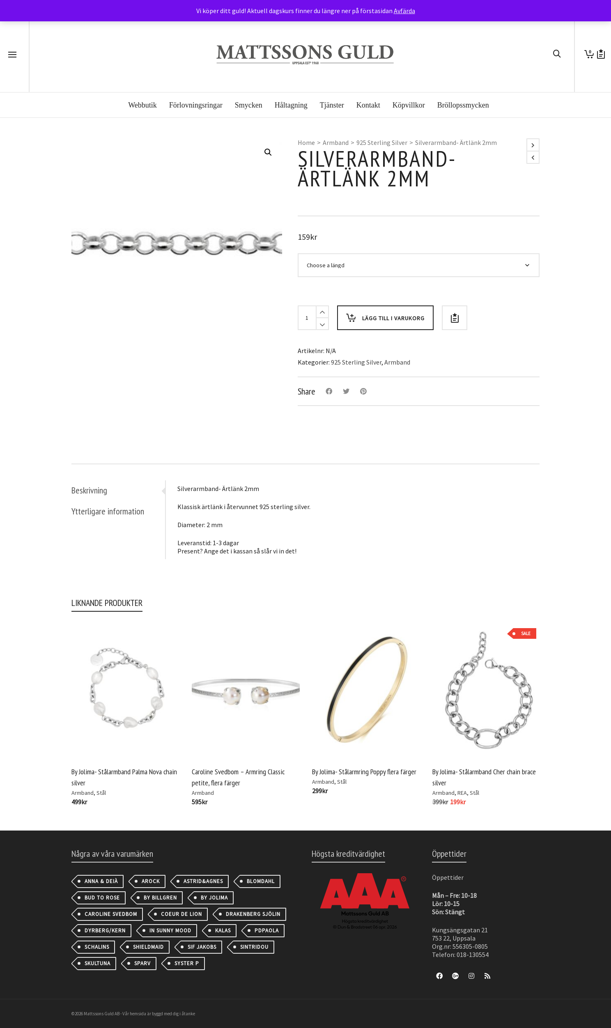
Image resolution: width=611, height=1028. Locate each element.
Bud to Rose (102, 897)
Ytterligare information (107, 511)
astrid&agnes (203, 881)
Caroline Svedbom (111, 914)
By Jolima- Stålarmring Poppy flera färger (364, 771)
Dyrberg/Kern (105, 930)
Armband (336, 142)
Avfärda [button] (404, 11)
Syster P (187, 963)
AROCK (151, 881)
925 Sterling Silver (381, 142)
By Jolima (214, 897)
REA (462, 792)
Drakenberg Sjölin (253, 914)
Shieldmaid (148, 946)
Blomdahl (261, 881)
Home (306, 142)
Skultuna (97, 963)
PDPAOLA (267, 930)
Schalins (97, 946)
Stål (101, 792)
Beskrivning (89, 490)
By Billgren (160, 897)
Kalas (223, 930)
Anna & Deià (101, 881)
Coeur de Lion (181, 914)
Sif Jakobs (202, 946)
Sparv (142, 963)
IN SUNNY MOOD (170, 930)
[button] (268, 152)
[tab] (118, 490)
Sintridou (254, 946)
